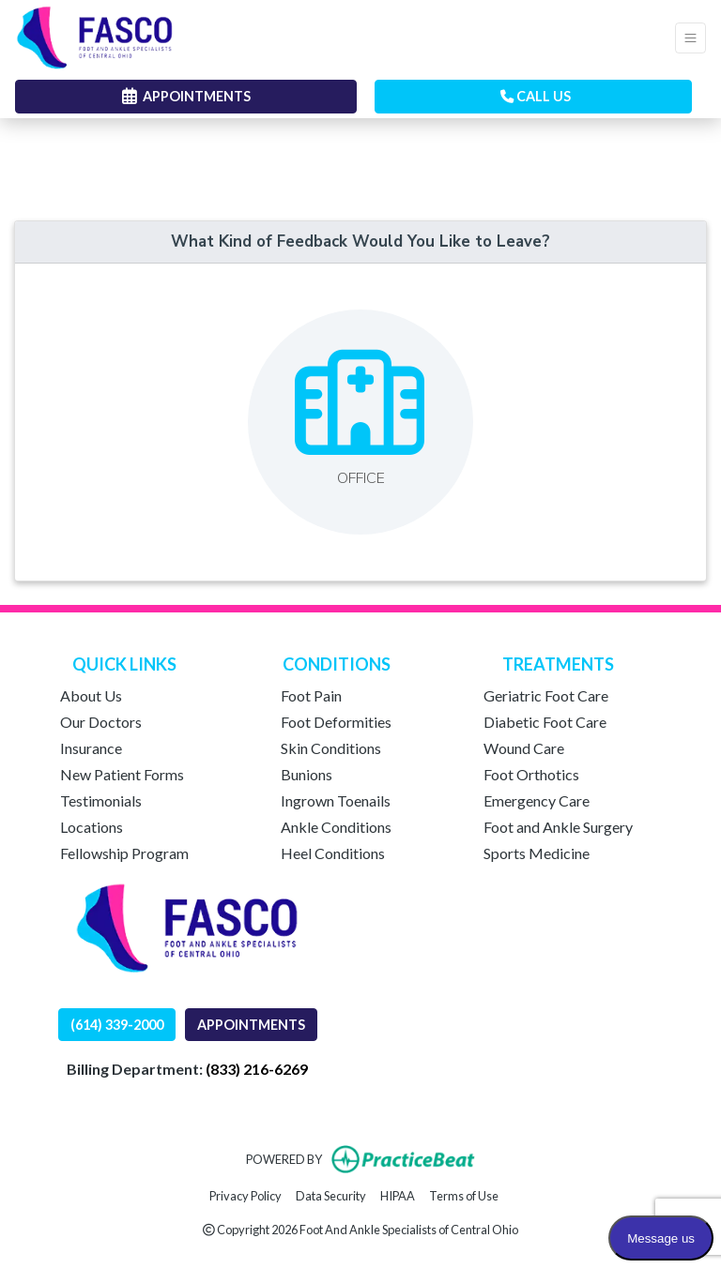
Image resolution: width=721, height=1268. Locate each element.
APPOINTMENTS (251, 1025)
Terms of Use (464, 1194)
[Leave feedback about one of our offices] (360, 422)
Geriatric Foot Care (545, 695)
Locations (91, 827)
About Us (91, 695)
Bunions (306, 774)
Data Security (331, 1194)
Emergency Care (536, 800)
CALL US (535, 96)
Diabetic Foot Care (544, 722)
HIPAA (397, 1194)
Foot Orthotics (531, 774)
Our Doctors (101, 722)
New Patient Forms (122, 774)
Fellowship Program (124, 853)
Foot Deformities (336, 722)
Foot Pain (311, 695)
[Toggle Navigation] (690, 38)
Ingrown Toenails (336, 800)
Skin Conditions (331, 748)
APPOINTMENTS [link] (186, 96)
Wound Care (523, 748)
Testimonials (101, 800)
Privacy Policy (245, 1194)
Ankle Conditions (336, 827)
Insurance (91, 748)
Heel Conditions (333, 853)
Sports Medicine (536, 853)
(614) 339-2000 (116, 1025)
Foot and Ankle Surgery (558, 827)
